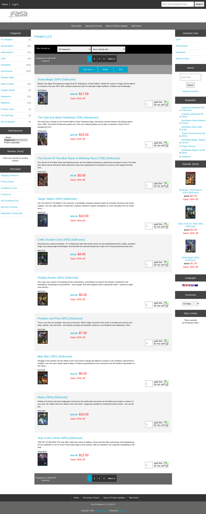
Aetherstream (16, 52)
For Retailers (16, 39)
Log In (15, 4)
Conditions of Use (9, 188)
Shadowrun (16, 96)
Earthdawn (16, 65)
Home (5, 4)
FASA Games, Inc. (101, 511)
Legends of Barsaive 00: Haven (193, 115)
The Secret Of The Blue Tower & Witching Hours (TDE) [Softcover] (79, 158)
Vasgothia (186, 156)
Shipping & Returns (10, 175)
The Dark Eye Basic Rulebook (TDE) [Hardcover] (68, 117)
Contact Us (6, 194)
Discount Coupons (9, 207)
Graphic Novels (16, 90)
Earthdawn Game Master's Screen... (194, 121)
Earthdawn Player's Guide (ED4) (193, 151)
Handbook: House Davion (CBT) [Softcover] (190, 183)
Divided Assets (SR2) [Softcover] (58, 277)
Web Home (136, 26)
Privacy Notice (7, 181)
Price (121, 69)
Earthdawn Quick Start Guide (192, 128)
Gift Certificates (16, 122)
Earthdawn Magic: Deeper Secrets (193, 141)
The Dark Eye (16, 115)
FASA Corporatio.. (16, 142)
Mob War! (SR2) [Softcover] (55, 356)
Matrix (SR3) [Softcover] (53, 397)
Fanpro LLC (16, 140)
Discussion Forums (93, 26)
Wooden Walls (7, 77)
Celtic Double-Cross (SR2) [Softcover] (61, 239)
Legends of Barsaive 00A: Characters (193, 108)
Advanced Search (190, 91)
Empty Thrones (188, 146)
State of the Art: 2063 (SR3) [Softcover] (190, 217)
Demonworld (16, 71)
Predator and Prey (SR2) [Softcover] (60, 318)
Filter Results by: (43, 48)
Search (190, 68)
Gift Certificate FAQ (10, 200)
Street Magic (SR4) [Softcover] (57, 79)
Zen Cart (121, 511)
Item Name (88, 69)
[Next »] (111, 59)
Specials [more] (191, 164)
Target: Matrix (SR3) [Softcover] (57, 198)
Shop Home (76, 26)
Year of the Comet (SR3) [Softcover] (60, 438)
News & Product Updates (116, 26)
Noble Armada (16, 84)
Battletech (16, 103)
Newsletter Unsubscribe (12, 213)
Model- (105, 69)
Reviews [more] (15, 151)
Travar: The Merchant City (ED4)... (193, 134)
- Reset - (16, 137)
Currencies (190, 295)
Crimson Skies (16, 109)
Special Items (16, 46)
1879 (16, 58)
